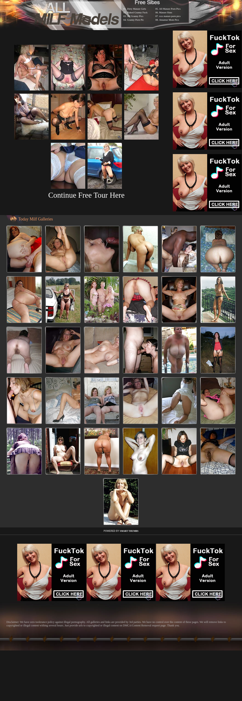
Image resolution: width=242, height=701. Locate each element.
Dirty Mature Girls (136, 8)
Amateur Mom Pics (169, 19)
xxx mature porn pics (170, 16)
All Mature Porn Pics (170, 8)
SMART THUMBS (129, 531)
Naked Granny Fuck (137, 12)
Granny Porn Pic (135, 19)
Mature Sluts (165, 12)
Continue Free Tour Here (86, 195)
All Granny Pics (135, 16)
